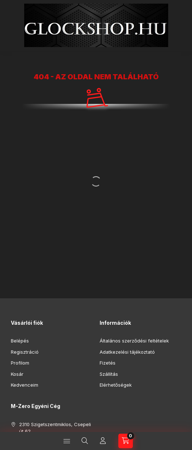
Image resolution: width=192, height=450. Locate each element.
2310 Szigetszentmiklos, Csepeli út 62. (55, 427)
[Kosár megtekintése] (125, 441)
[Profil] (103, 441)
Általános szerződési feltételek (134, 341)
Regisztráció (25, 352)
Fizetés (107, 363)
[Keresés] (85, 441)
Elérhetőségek (116, 385)
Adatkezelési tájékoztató (127, 352)
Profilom (20, 363)
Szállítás (109, 374)
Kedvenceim (24, 385)
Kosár (17, 374)
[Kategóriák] (67, 441)
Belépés (20, 341)
